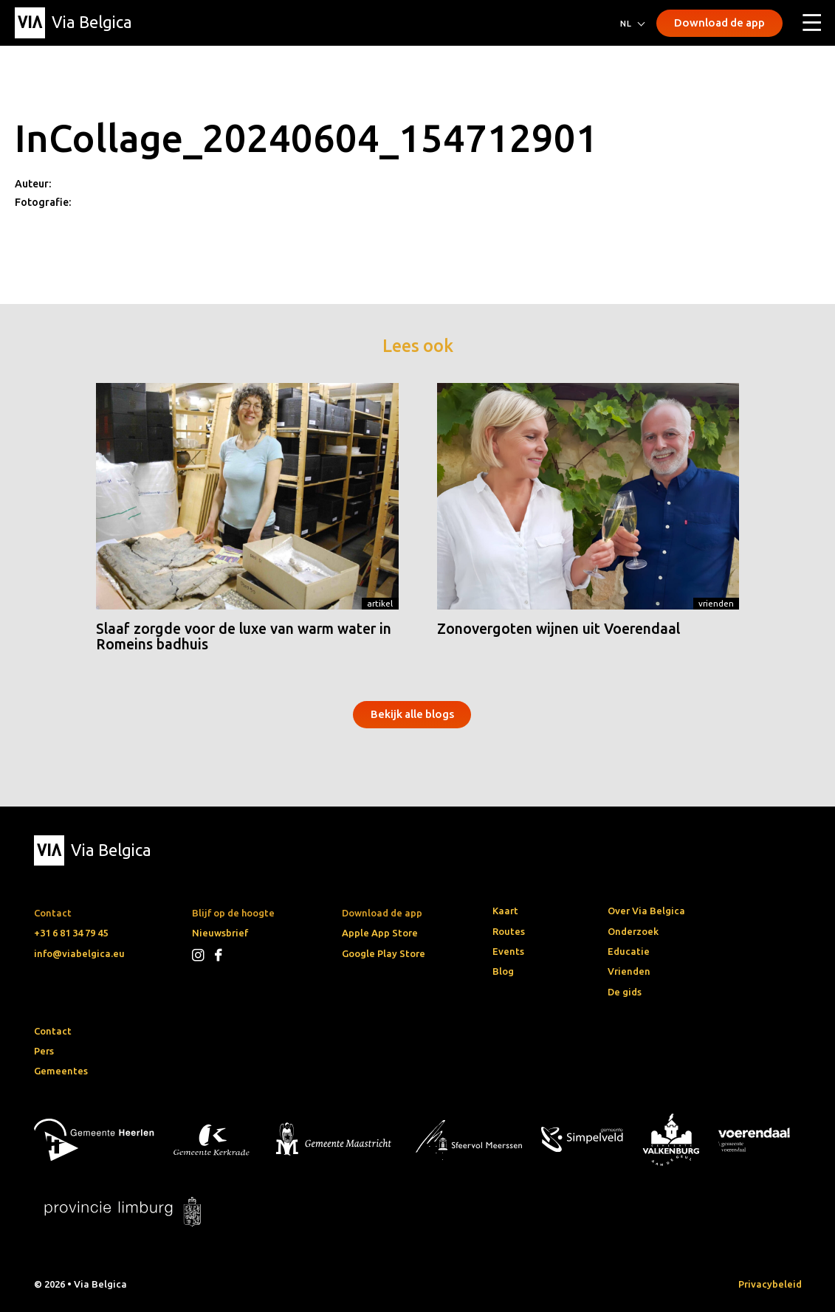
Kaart (505, 910)
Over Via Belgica (646, 910)
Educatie (629, 951)
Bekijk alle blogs (412, 714)
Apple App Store (380, 933)
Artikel (380, 603)
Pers (44, 1051)
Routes (508, 931)
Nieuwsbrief (220, 933)
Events (508, 951)
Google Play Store (383, 953)
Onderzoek (633, 931)
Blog (503, 971)
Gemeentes (61, 1071)
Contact (53, 1031)
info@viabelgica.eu (79, 953)
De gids (625, 992)
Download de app (719, 22)
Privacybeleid (770, 1284)
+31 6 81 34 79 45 (71, 933)
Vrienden (716, 603)
